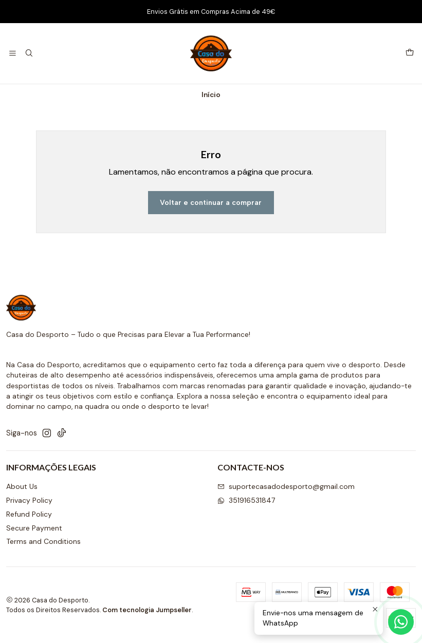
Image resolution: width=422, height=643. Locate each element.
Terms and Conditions (43, 541)
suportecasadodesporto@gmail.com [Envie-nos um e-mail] (286, 486)
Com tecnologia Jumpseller (147, 610)
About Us (22, 486)
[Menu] (12, 53)
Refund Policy (29, 514)
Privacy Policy (29, 500)
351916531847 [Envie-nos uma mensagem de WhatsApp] (246, 500)
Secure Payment (34, 528)
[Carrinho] (409, 53)
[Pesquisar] (28, 53)
